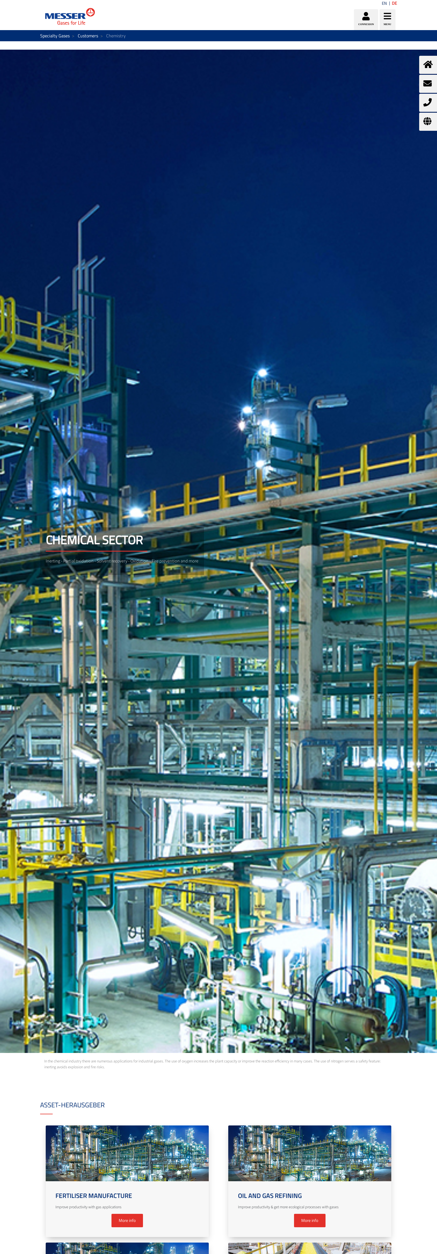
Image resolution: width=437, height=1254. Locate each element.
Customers (88, 35)
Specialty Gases (55, 35)
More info (127, 1220)
